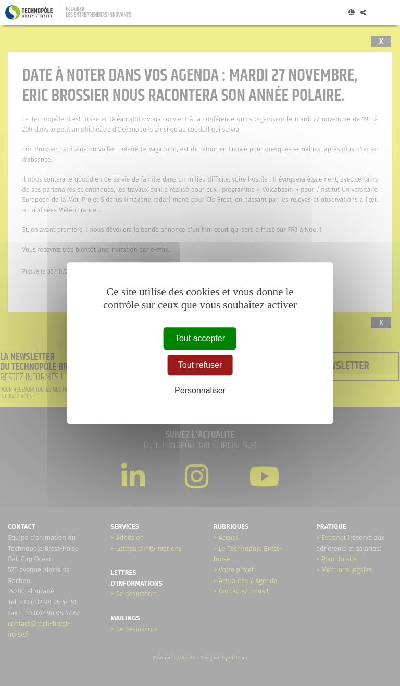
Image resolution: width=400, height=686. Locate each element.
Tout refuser (200, 364)
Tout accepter (200, 338)
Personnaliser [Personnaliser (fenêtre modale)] (200, 390)
